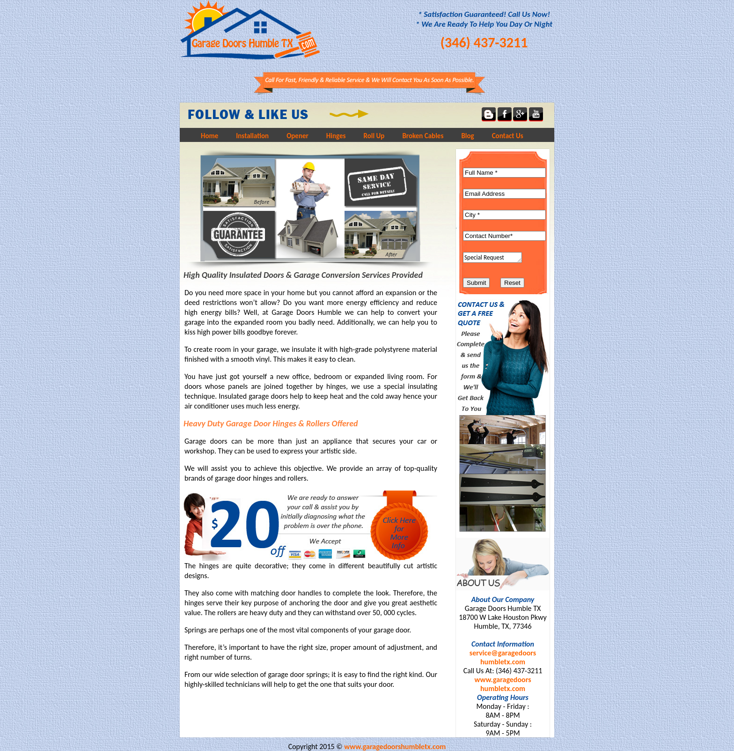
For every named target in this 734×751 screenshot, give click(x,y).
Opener (297, 136)
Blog (467, 136)
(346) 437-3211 (484, 42)
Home (209, 136)
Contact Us (507, 136)
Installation (252, 136)
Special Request (492, 257)
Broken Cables (422, 136)
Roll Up (374, 136)
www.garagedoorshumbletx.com (502, 684)
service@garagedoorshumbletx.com (503, 657)
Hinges (336, 136)
